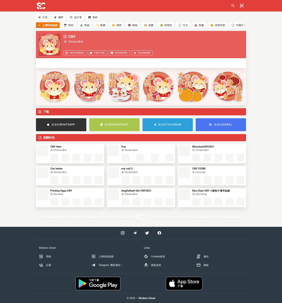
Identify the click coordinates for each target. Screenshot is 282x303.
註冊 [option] (45, 265)
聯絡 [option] (202, 265)
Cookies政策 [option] (154, 256)
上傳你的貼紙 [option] (102, 256)
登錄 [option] (45, 256)
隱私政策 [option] (152, 265)
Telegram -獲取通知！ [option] (107, 265)
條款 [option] (202, 256)
